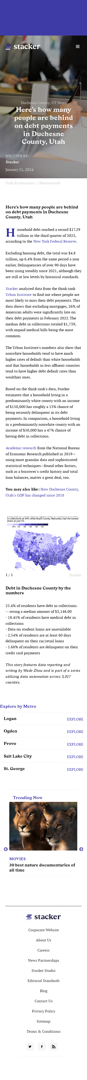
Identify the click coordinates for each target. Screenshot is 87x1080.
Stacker (12, 162)
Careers (43, 950)
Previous (5, 849)
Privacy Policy (43, 1011)
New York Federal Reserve (54, 241)
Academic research (21, 448)
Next (81, 849)
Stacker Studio (43, 970)
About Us (43, 940)
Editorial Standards (44, 980)
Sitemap (43, 1021)
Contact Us (44, 1001)
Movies (17, 859)
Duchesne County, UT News (43, 102)
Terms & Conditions (44, 1031)
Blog (43, 990)
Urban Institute (19, 294)
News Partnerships (43, 960)
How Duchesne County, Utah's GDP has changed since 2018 (42, 492)
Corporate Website (43, 930)
